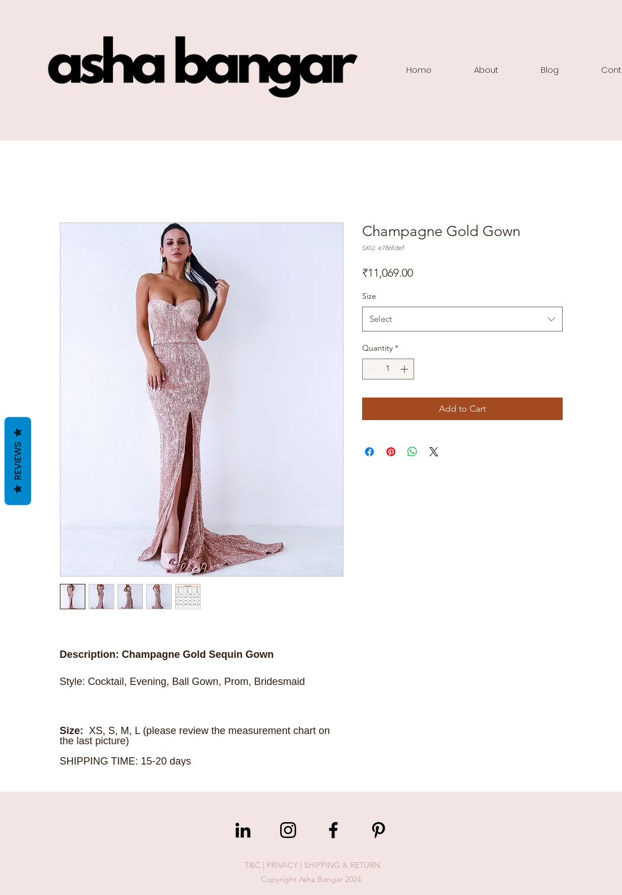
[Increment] (405, 369)
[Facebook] (333, 830)
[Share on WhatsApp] (412, 452)
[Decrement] (371, 369)
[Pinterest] (378, 830)
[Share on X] (434, 452)
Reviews (17, 461)
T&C (252, 865)
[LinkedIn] (243, 830)
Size (369, 296)
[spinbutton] (388, 369)
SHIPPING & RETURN (342, 865)
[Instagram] (288, 830)
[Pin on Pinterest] (391, 452)
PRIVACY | (285, 865)
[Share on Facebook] (369, 452)
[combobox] (462, 319)
